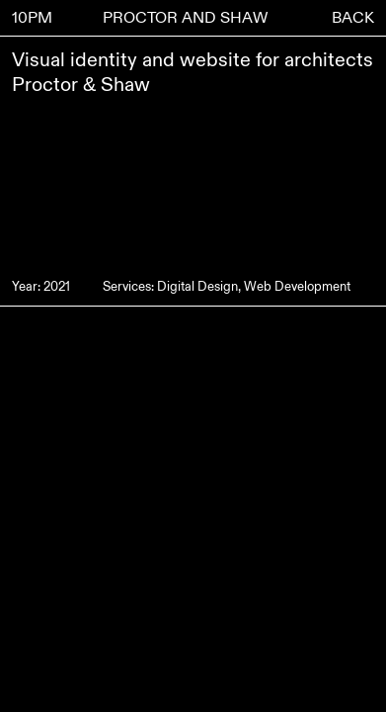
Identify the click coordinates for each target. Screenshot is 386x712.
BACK (353, 18)
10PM (32, 18)
